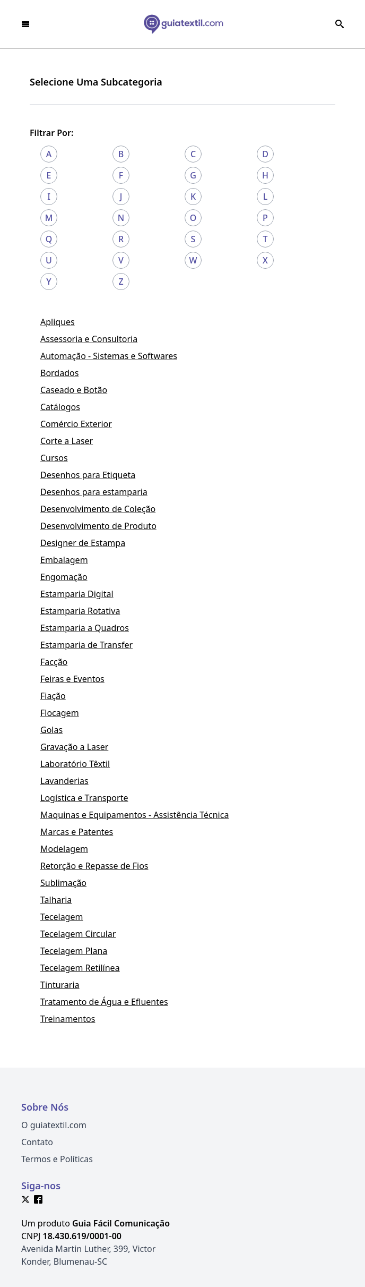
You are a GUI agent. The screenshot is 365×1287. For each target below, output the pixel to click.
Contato (37, 1142)
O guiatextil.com (53, 1125)
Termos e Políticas (57, 1159)
